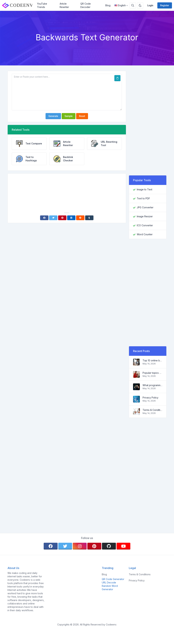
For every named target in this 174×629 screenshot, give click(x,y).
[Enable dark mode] (140, 5)
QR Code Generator (113, 579)
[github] (109, 546)
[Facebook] (44, 217)
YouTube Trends (42, 5)
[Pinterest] (62, 217)
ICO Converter (145, 225)
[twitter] (65, 546)
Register (164, 5)
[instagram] (80, 546)
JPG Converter (145, 207)
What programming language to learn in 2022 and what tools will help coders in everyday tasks (152, 385)
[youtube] (123, 546)
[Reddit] (80, 217)
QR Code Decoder (85, 5)
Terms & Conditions (152, 409)
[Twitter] (53, 217)
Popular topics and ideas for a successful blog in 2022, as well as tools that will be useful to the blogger (152, 372)
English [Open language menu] (120, 5)
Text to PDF (143, 198)
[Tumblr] (89, 217)
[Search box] (133, 5)
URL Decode (109, 582)
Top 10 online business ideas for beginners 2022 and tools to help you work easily (152, 360)
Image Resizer (145, 216)
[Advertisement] (67, 185)
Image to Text (144, 189)
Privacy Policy (150, 397)
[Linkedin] (71, 217)
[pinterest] (94, 546)
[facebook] (51, 546)
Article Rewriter (64, 5)
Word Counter (145, 234)
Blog (107, 5)
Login (150, 5)
